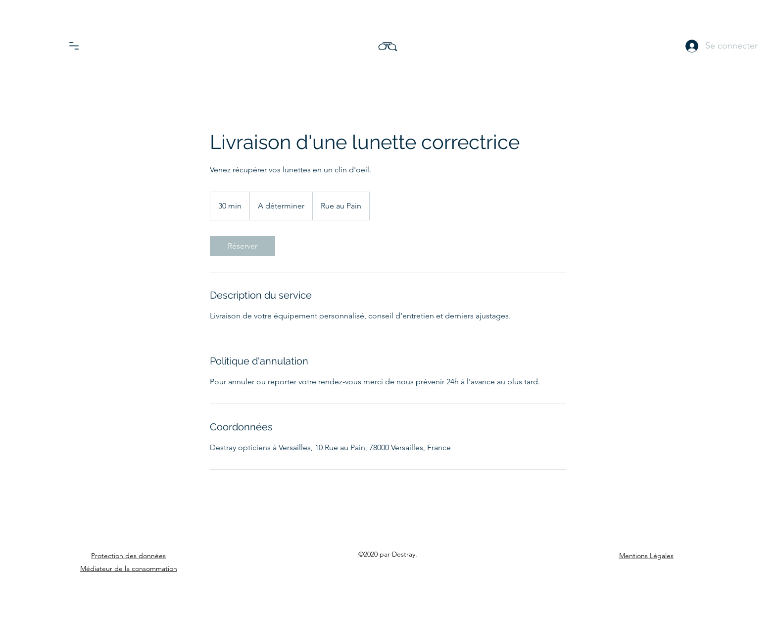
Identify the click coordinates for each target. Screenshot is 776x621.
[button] (74, 46)
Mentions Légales (646, 555)
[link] (242, 246)
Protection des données (128, 555)
